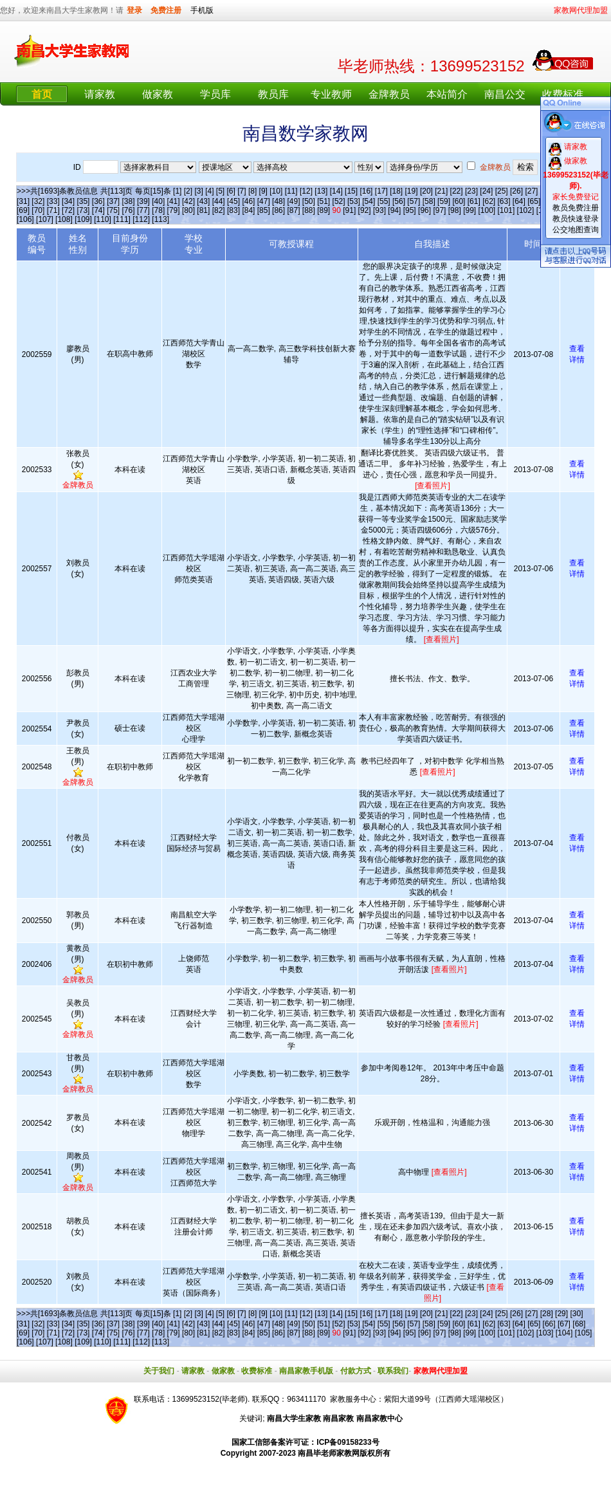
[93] (379, 210)
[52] (339, 201)
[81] (203, 210)
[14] (336, 191)
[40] (158, 201)
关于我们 (158, 1370)
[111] (122, 219)
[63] (504, 201)
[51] (323, 201)
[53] (353, 201)
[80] (188, 210)
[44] (218, 201)
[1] (177, 191)
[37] (113, 201)
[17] (381, 191)
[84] (248, 210)
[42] (188, 201)
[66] (549, 1323)
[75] (113, 210)
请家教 (99, 94)
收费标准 (562, 94)
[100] (486, 210)
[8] (252, 191)
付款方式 (355, 1370)
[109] (83, 219)
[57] (413, 201)
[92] (364, 210)
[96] (424, 210)
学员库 (215, 94)
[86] (278, 210)
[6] (231, 191)
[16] (366, 191)
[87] (293, 210)
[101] (506, 210)
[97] (439, 210)
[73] (83, 210)
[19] (411, 191)
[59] (443, 201)
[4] (209, 191)
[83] (233, 210)
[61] (474, 201)
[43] (203, 201)
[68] (578, 1323)
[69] (23, 210)
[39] (143, 201)
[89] (323, 210)
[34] (68, 201)
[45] (233, 201)
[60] (458, 201)
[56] (398, 201)
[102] (525, 210)
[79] (173, 210)
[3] (198, 191)
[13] (321, 191)
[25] (501, 191)
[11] (291, 191)
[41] (173, 201)
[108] (64, 219)
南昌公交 (504, 94)
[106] (25, 219)
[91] (349, 210)
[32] (38, 201)
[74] (98, 210)
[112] (141, 219)
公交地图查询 (575, 229)
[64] (519, 201)
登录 (134, 10)
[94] (394, 210)
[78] (158, 210)
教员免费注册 (575, 207)
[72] (68, 210)
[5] (220, 191)
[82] (218, 210)
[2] (188, 191)
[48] (278, 201)
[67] (564, 1323)
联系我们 (393, 1370)
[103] (545, 1332)
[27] (531, 191)
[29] (561, 1313)
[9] (263, 191)
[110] (102, 219)
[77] (143, 210)
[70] (38, 210)
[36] (98, 201)
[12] (306, 191)
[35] (83, 201)
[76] (128, 210)
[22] (456, 191)
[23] (471, 191)
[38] (128, 201)
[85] (263, 210)
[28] (546, 1313)
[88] (308, 210)
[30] (576, 1313)
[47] (263, 201)
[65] (533, 201)
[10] (275, 191)
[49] (293, 201)
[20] (426, 191)
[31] (23, 201)
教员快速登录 (575, 218)
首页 (42, 94)
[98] (454, 210)
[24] (486, 191)
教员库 (273, 94)
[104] (564, 1332)
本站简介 (447, 94)
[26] (516, 191)
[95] (409, 210)
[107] (44, 219)
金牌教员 (389, 94)
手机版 (202, 10)
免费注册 (165, 10)
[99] (469, 210)
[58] (429, 201)
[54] (368, 201)
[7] (241, 191)
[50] (308, 201)
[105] (583, 1332)
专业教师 (331, 94)
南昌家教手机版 (306, 1370)
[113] (160, 219)
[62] (488, 201)
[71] (53, 210)
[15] (351, 191)
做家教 (157, 94)
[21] (441, 191)
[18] (396, 191)
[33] (53, 201)
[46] (248, 201)
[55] (384, 201)
